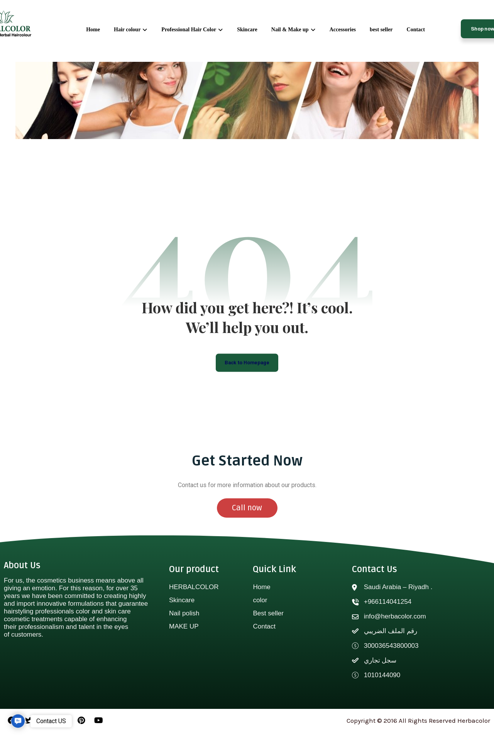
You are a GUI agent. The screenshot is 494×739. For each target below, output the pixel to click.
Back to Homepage (247, 367)
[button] (18, 721)
